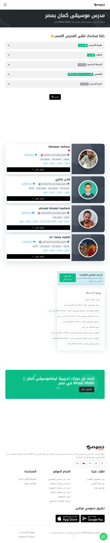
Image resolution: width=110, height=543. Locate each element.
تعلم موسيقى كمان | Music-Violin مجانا (83, 343)
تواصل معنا (99, 488)
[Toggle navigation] (5, 5)
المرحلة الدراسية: (90, 64)
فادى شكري (62, 179)
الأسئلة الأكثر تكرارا (27, 479)
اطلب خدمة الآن (67, 277)
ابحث (55, 97)
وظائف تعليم (30, 483)
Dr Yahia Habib (59, 237)
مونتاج (67, 217)
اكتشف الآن (86, 389)
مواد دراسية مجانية (92, 299)
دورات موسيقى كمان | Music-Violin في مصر (81, 305)
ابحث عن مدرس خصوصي (59, 479)
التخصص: (85, 74)
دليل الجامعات (64, 497)
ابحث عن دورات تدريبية (60, 483)
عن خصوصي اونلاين (96, 479)
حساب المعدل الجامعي (59, 501)
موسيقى (66, 159)
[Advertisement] (53, 123)
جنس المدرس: (91, 84)
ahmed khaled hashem (54, 208)
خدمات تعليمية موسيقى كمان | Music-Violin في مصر (78, 316)
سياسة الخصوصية (26, 536)
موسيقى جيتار (41, 188)
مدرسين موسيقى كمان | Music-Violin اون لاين (81, 321)
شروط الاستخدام (27, 532)
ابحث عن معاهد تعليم (60, 492)
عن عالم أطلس (98, 483)
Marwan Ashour (59, 146)
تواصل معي (38, 169)
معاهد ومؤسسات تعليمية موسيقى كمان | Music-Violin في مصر (74, 310)
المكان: (94, 55)
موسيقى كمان (56, 159)
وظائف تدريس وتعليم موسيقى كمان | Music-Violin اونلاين (76, 338)
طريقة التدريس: (90, 45)
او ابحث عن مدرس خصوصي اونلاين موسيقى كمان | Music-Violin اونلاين (79, 22)
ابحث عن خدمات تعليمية (59, 488)
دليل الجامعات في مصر (90, 327)
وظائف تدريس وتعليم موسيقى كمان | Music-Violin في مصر (75, 332)
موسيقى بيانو (45, 159)
